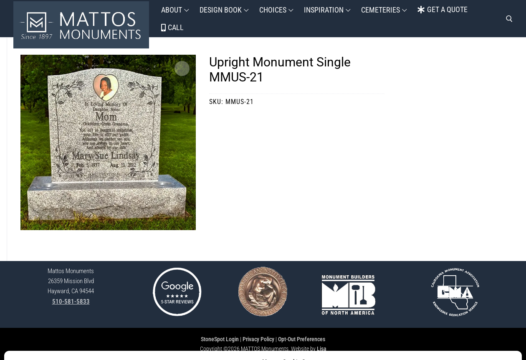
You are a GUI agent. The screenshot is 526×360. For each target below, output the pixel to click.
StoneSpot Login (220, 339)
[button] (182, 68)
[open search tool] (509, 18)
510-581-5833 (71, 301)
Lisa (321, 348)
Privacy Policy (258, 339)
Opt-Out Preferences (301, 339)
